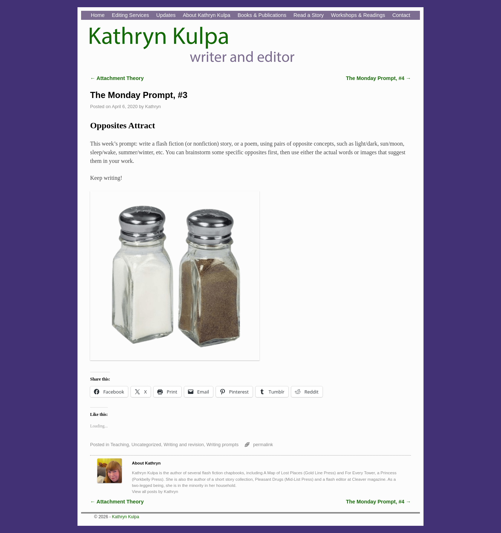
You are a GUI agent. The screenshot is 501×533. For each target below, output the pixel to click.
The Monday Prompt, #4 (378, 78)
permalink (263, 444)
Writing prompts (223, 444)
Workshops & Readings (358, 15)
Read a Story (308, 15)
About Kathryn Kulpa (206, 15)
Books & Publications (262, 15)
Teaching (119, 444)
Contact (401, 15)
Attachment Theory (117, 78)
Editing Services (130, 15)
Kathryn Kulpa (125, 516)
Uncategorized (146, 444)
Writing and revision (184, 444)
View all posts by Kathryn (155, 491)
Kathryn (153, 106)
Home (98, 15)
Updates (166, 15)
